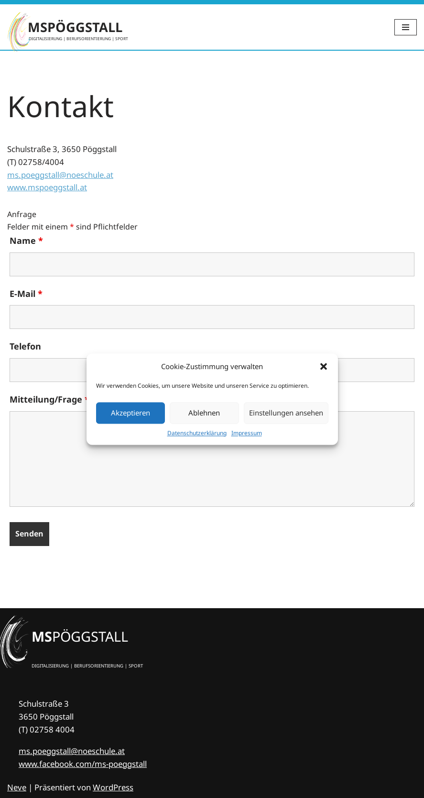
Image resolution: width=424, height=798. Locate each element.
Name (26, 241)
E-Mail (26, 293)
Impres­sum (246, 433)
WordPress (113, 787)
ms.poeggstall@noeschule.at (60, 174)
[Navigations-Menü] (405, 27)
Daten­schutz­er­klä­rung (197, 433)
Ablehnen (204, 412)
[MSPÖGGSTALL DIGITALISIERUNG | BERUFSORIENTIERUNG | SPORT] (67, 27)
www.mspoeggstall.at (47, 187)
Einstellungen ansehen (286, 412)
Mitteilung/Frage (49, 399)
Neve (16, 787)
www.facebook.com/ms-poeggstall (83, 763)
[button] (323, 366)
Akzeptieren (130, 412)
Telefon (25, 346)
